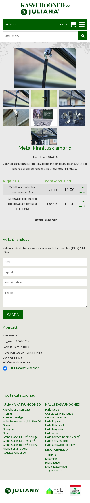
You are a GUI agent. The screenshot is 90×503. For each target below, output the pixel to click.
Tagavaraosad (54, 470)
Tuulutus (50, 455)
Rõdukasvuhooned (14, 452)
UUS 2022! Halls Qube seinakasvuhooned (59, 415)
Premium (8, 413)
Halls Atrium (52, 433)
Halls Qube (52, 409)
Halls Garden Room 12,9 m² (62, 437)
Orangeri (8, 429)
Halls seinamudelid (56, 440)
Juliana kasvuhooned (22, 404)
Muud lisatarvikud (56, 466)
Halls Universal (54, 425)
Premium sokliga (13, 417)
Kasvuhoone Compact (16, 409)
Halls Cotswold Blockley (60, 444)
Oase (6, 433)
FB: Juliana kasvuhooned (24, 368)
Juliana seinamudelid (15, 448)
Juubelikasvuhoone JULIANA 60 (22, 421)
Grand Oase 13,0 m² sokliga (20, 437)
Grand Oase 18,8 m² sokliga (20, 444)
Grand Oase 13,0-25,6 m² (19, 440)
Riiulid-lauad (52, 462)
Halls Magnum (54, 429)
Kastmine (51, 458)
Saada (13, 314)
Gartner (8, 425)
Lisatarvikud (56, 450)
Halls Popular (53, 421)
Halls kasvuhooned (62, 404)
